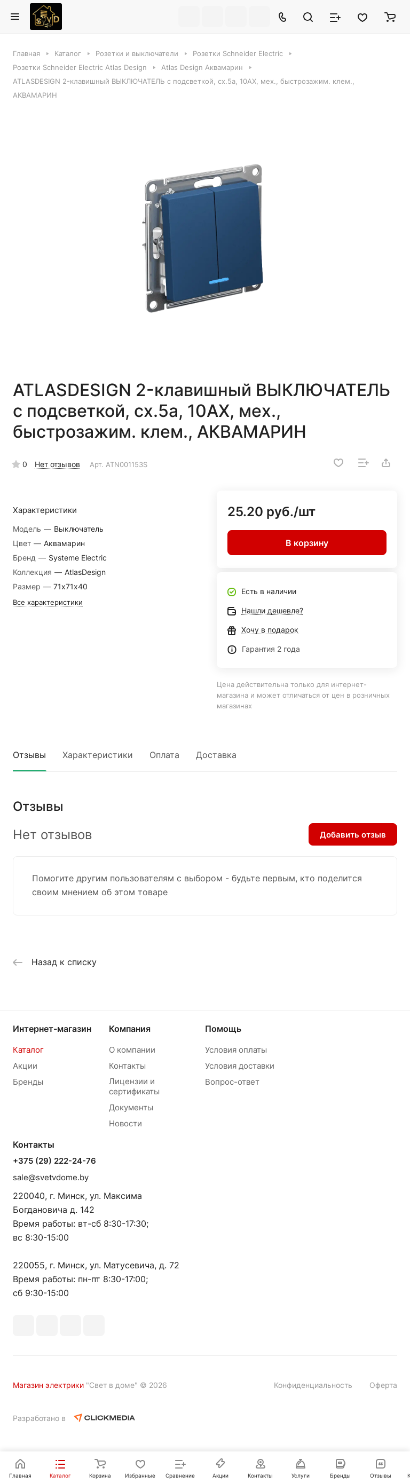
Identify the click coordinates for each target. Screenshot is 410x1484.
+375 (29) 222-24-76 (54, 1161)
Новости (125, 1123)
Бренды (28, 1082)
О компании (132, 1050)
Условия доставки (239, 1066)
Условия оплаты (236, 1050)
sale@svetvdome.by (51, 1177)
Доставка (216, 754)
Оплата (164, 754)
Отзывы (29, 754)
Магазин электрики (48, 1385)
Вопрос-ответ (232, 1082)
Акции (25, 1066)
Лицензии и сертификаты (134, 1086)
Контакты (127, 1066)
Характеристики (97, 754)
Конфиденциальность (313, 1385)
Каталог (28, 1050)
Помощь (223, 1028)
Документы (131, 1107)
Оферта (383, 1385)
